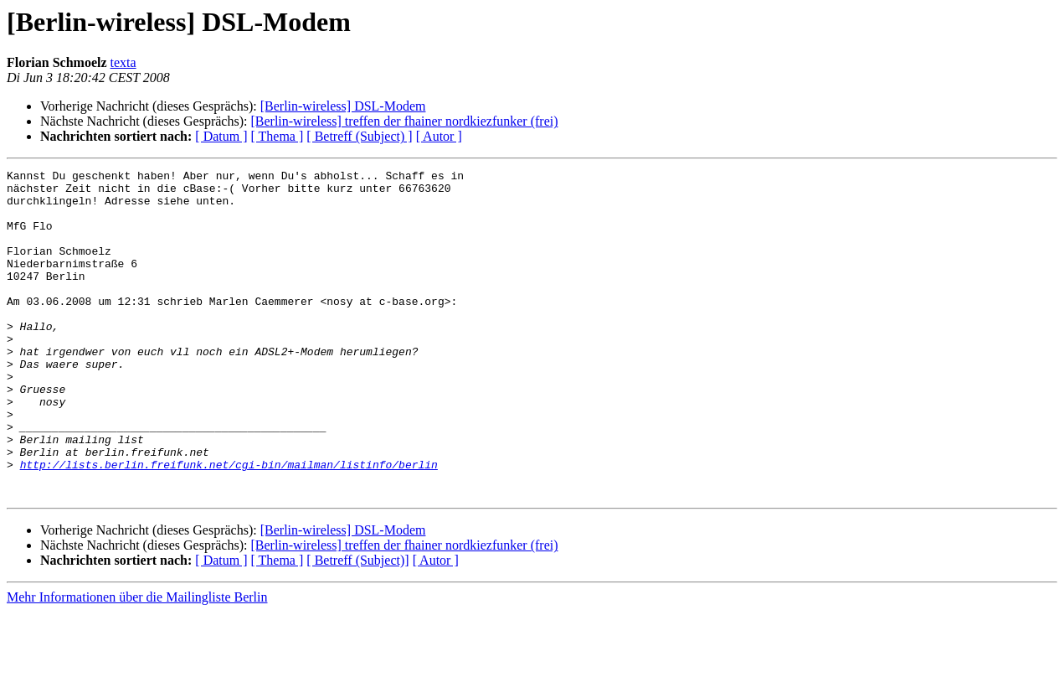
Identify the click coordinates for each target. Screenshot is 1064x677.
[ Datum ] (221, 136)
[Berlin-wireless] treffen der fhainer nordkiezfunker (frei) (404, 121)
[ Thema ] (277, 136)
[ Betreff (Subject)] (357, 625)
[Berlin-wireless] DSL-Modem (343, 106)
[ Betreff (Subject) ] (359, 136)
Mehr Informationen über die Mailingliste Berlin (137, 662)
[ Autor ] (439, 136)
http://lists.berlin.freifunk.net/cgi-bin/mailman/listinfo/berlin (229, 524)
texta (123, 62)
